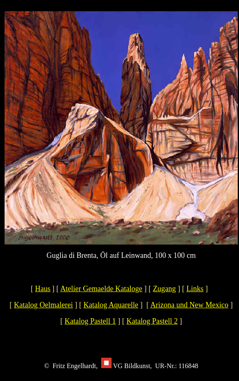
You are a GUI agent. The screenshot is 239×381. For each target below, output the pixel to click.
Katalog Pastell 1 (90, 321)
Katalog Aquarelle (111, 305)
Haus (42, 289)
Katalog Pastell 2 (152, 321)
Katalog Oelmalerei (43, 305)
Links (195, 289)
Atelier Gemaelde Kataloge (101, 289)
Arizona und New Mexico (189, 305)
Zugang (164, 289)
